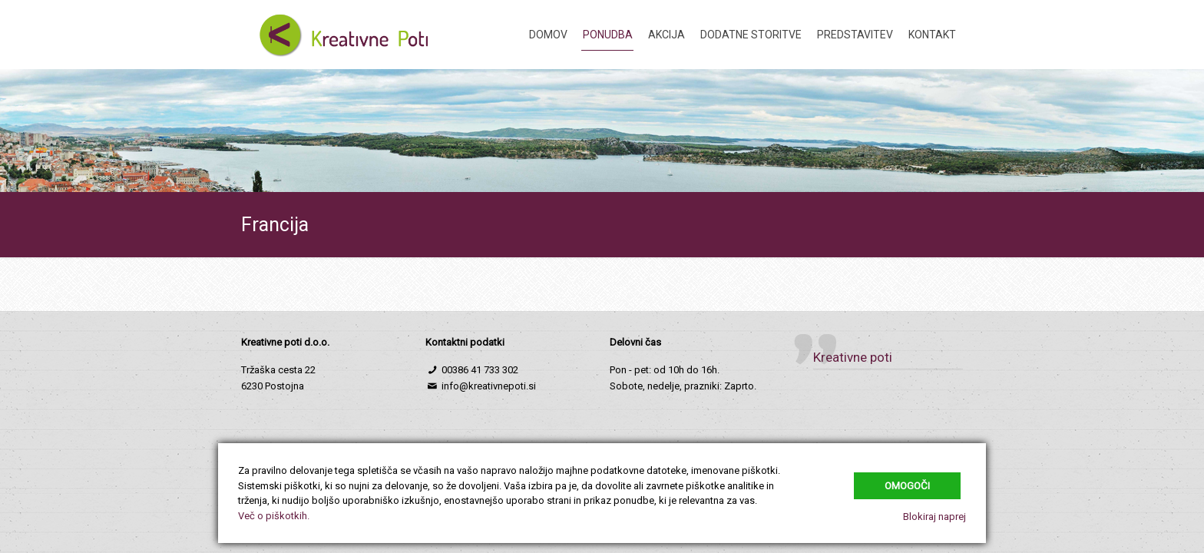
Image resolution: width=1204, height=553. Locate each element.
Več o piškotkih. (273, 516)
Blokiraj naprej (934, 516)
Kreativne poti (852, 357)
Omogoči (907, 486)
